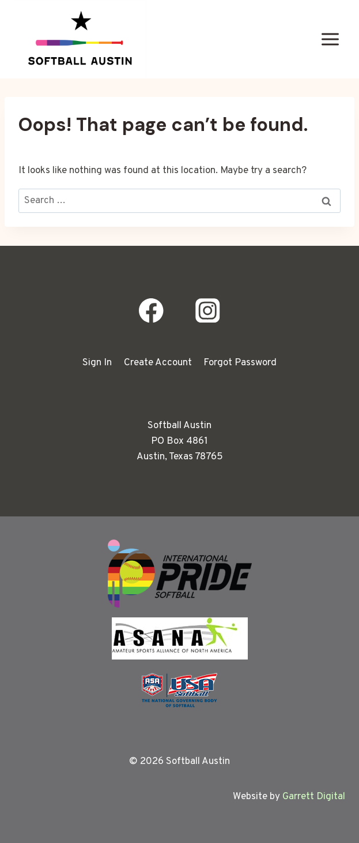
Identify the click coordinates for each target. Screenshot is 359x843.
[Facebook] (151, 310)
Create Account (158, 363)
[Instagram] (207, 310)
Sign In (97, 363)
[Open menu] (330, 39)
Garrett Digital (313, 796)
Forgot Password (240, 363)
